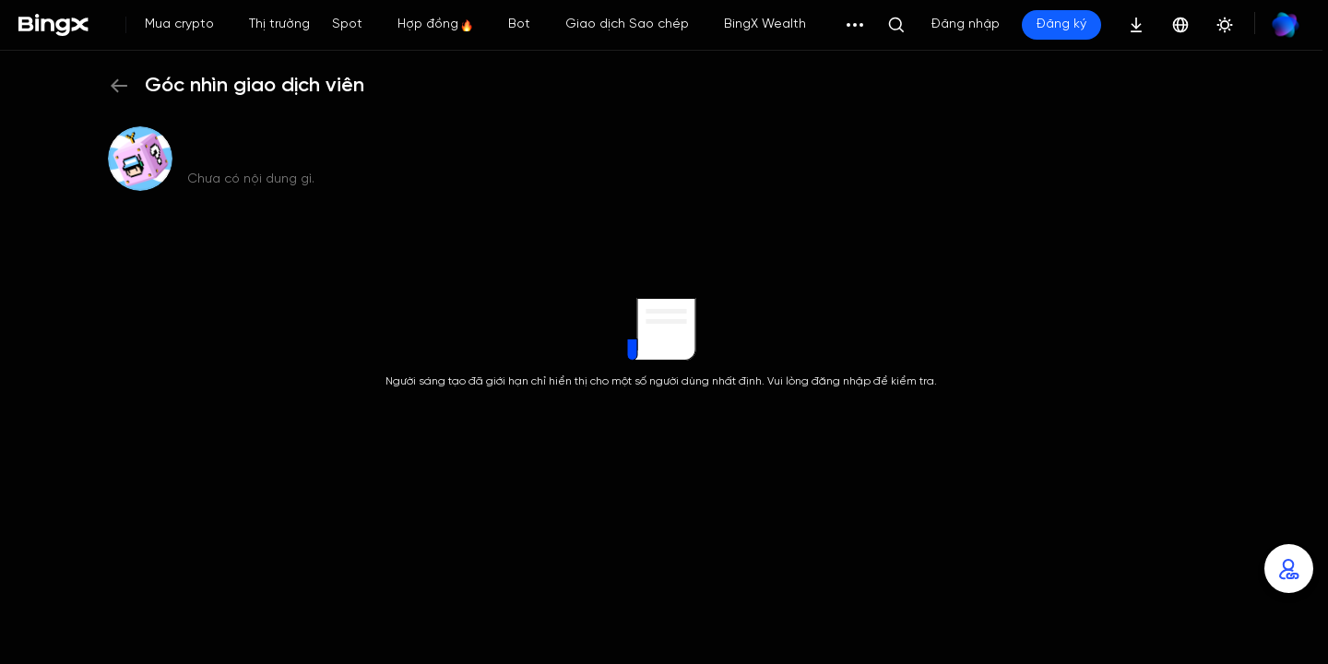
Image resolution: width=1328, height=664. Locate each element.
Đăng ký (1061, 24)
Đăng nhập (965, 24)
